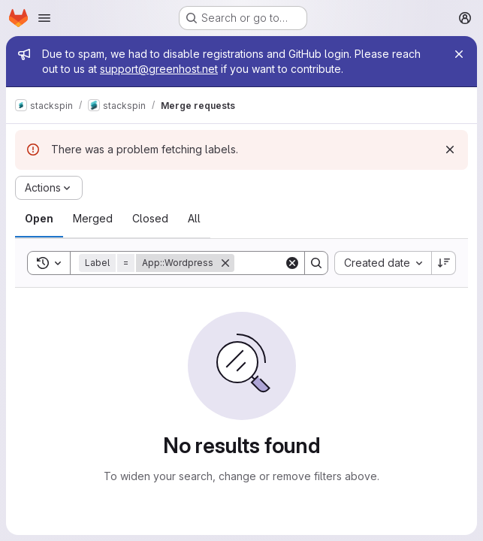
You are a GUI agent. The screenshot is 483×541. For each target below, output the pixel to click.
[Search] (316, 263)
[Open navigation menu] (44, 18)
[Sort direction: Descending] (444, 263)
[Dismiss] (450, 150)
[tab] (39, 218)
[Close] (459, 54)
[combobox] (382, 263)
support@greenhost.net (159, 68)
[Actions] (49, 188)
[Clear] (292, 263)
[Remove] (225, 263)
